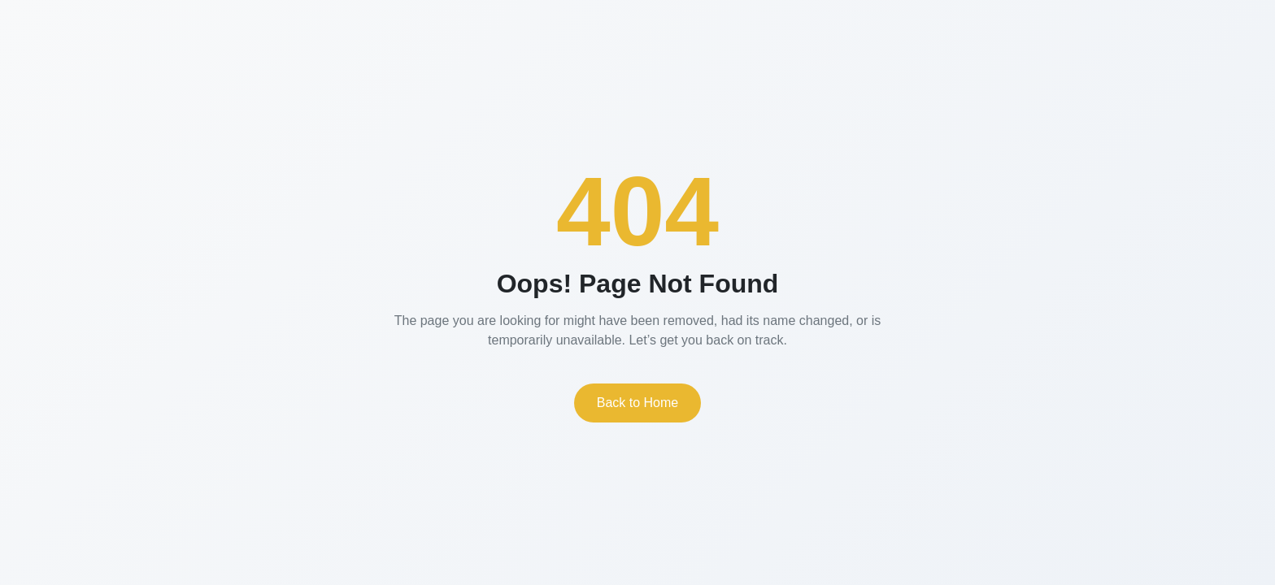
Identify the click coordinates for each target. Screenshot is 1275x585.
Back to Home (637, 403)
